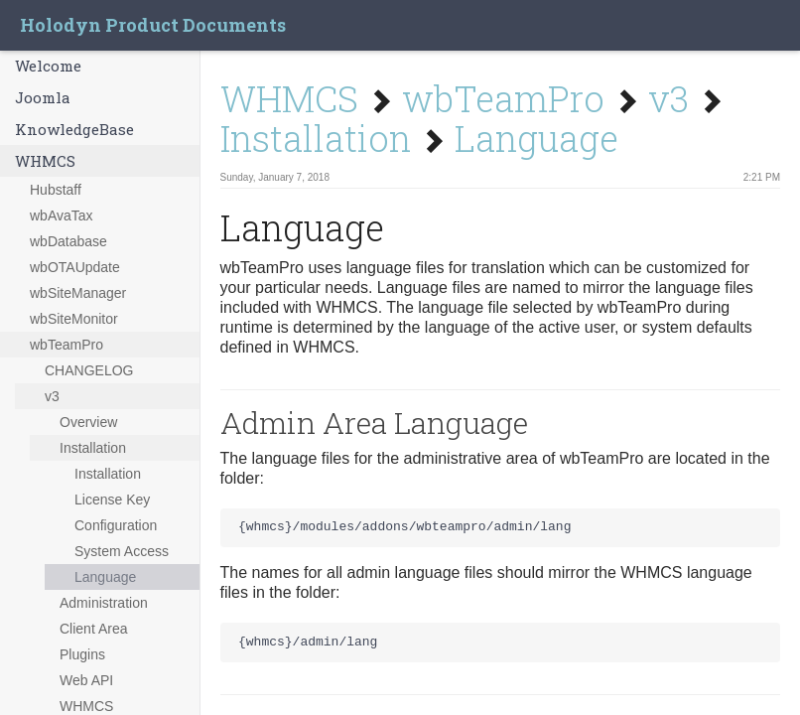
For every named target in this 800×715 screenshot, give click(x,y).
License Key (112, 499)
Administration (104, 603)
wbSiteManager (78, 293)
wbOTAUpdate (75, 267)
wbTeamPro (66, 345)
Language (105, 577)
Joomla (42, 97)
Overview (88, 422)
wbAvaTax (61, 215)
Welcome (48, 65)
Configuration (115, 525)
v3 (52, 396)
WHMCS (45, 161)
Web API (86, 680)
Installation (93, 448)
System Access (121, 551)
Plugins (82, 654)
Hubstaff (55, 190)
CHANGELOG (89, 370)
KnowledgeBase (74, 129)
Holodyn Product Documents (153, 25)
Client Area (93, 629)
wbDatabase (68, 241)
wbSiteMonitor (74, 319)
